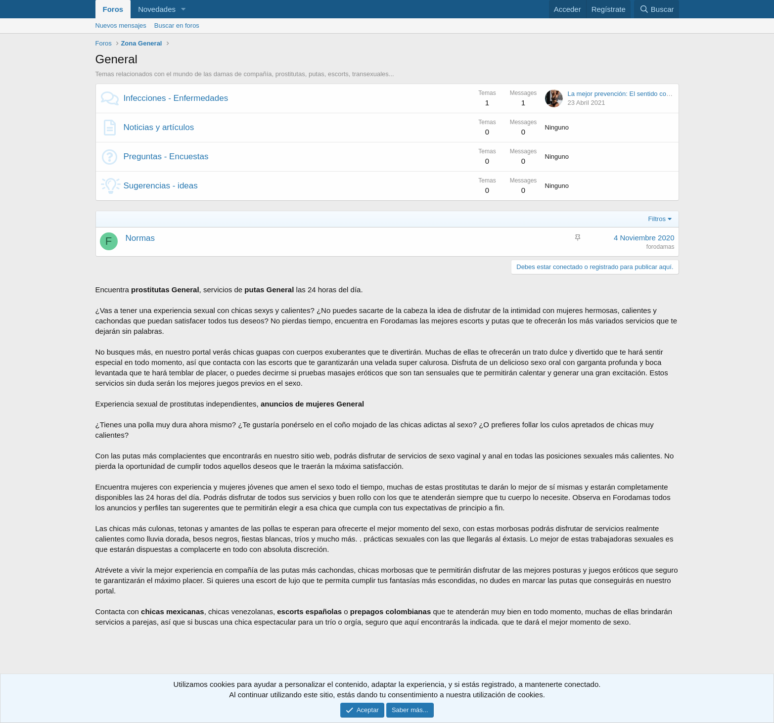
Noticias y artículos (159, 127)
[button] (183, 9)
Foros (113, 9)
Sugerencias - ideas (161, 185)
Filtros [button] (657, 219)
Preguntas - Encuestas (166, 156)
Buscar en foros (176, 25)
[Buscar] (656, 9)
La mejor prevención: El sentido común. (624, 93)
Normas (140, 238)
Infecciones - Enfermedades (176, 98)
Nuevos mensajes (120, 25)
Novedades (157, 9)
